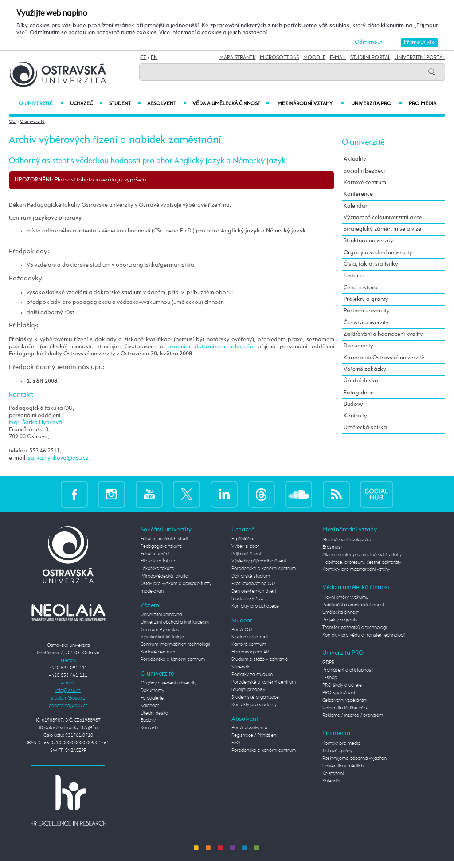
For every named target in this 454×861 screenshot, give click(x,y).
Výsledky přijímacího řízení (258, 561)
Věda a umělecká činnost (231, 103)
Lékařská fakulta (157, 568)
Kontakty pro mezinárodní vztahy (356, 569)
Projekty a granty (366, 299)
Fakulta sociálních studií (164, 539)
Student (125, 103)
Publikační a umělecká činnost (353, 605)
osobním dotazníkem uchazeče (210, 347)
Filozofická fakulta (158, 561)
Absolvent (166, 103)
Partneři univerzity (367, 311)
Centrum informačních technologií (175, 644)
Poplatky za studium (252, 674)
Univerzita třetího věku (345, 708)
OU (12, 121)
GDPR (328, 662)
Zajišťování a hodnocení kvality (383, 334)
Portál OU (241, 630)
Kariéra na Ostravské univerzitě (384, 358)
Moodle (314, 57)
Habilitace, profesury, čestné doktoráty (361, 562)
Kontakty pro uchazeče (255, 606)
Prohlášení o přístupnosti (347, 670)
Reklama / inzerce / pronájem (352, 715)
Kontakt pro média (341, 743)
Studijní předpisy (248, 689)
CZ (143, 57)
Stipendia (240, 667)
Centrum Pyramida (160, 630)
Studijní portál (370, 57)
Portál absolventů (249, 728)
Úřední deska (361, 381)
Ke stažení (333, 773)
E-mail (338, 57)
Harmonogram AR (250, 652)
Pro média (422, 103)
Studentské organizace (255, 697)
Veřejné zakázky (365, 369)
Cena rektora (361, 288)
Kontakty (355, 416)
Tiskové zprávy (337, 751)
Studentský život (248, 599)
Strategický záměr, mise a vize (382, 229)
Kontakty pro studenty (254, 705)
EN (154, 57)
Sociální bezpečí (364, 171)
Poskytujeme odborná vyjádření (354, 758)
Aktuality (355, 159)
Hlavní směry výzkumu (345, 597)
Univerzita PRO (376, 103)
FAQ (235, 743)
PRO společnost (338, 693)
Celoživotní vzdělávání (344, 700)
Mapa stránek (237, 57)
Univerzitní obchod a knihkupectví (175, 622)
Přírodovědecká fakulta (164, 576)
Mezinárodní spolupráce (347, 540)
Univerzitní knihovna (161, 614)
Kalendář (356, 206)
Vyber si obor (245, 546)
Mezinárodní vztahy (311, 103)
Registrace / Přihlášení (254, 735)
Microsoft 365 (279, 57)
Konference (358, 194)
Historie (354, 276)
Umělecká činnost (340, 612)
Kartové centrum (365, 182)
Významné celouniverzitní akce (383, 217)
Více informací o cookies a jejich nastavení (213, 32)
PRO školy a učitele (342, 685)
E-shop (329, 677)
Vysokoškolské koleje (162, 637)
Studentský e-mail (249, 637)
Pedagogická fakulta (161, 546)
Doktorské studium (250, 576)
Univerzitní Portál (420, 57)
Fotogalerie (359, 393)
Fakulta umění (155, 554)
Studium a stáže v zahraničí (259, 659)
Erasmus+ (332, 547)
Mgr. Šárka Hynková (35, 422)
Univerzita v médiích (343, 766)
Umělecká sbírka (365, 427)
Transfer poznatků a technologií (354, 627)
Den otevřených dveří (253, 591)
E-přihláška (242, 539)
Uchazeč (86, 103)
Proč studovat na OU (253, 583)
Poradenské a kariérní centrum (173, 659)
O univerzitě (41, 103)
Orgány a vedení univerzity (378, 253)
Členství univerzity (366, 323)
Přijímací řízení (246, 554)
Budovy (353, 404)
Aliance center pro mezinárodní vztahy (362, 555)
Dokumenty (358, 346)
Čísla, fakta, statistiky (371, 264)
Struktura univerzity (368, 241)
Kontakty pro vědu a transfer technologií (363, 635)
